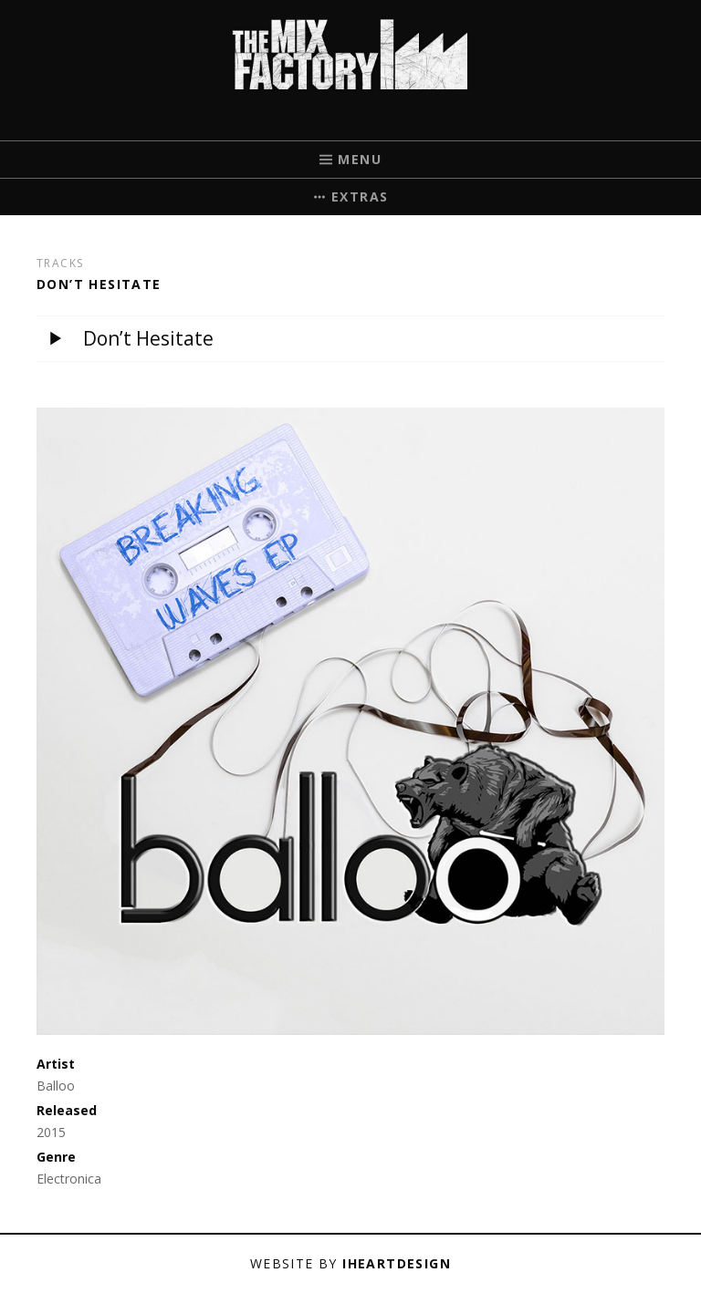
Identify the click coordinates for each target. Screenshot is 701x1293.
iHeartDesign (396, 1263)
